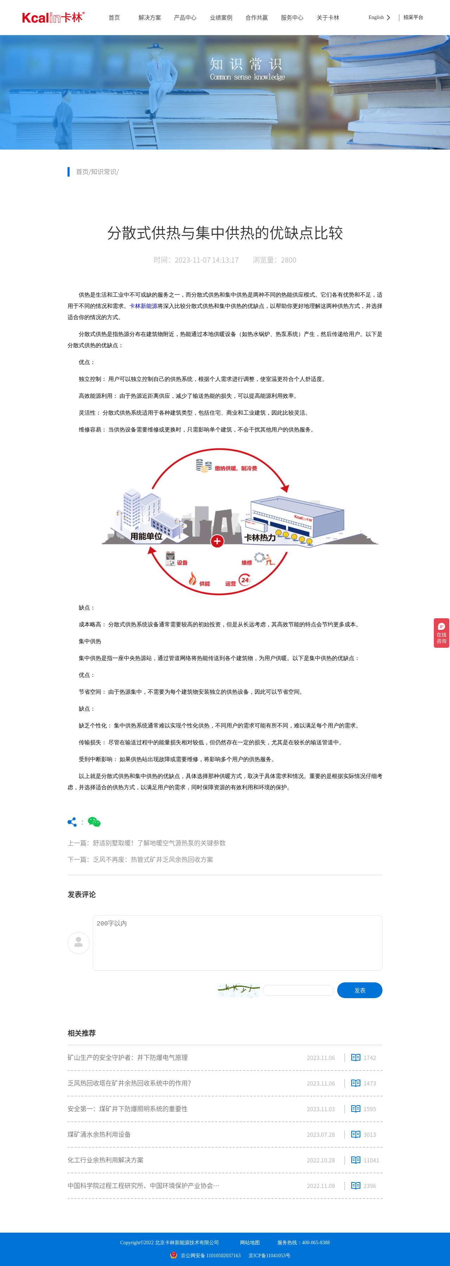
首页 (114, 17)
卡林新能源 (143, 306)
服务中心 (292, 17)
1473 (370, 1083)
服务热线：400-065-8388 (303, 1242)
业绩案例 (221, 17)
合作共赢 (256, 17)
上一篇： (175, 843)
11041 (371, 1160)
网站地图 (250, 1242)
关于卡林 (328, 17)
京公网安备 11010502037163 (205, 1255)
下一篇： (175, 859)
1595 (370, 1109)
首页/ (83, 172)
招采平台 (413, 17)
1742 (370, 1058)
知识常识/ (105, 172)
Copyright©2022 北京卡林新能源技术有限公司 (169, 1242)
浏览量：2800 (274, 259)
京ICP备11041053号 (269, 1255)
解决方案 (150, 17)
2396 (370, 1186)
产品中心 (185, 17)
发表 (360, 990)
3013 (370, 1135)
